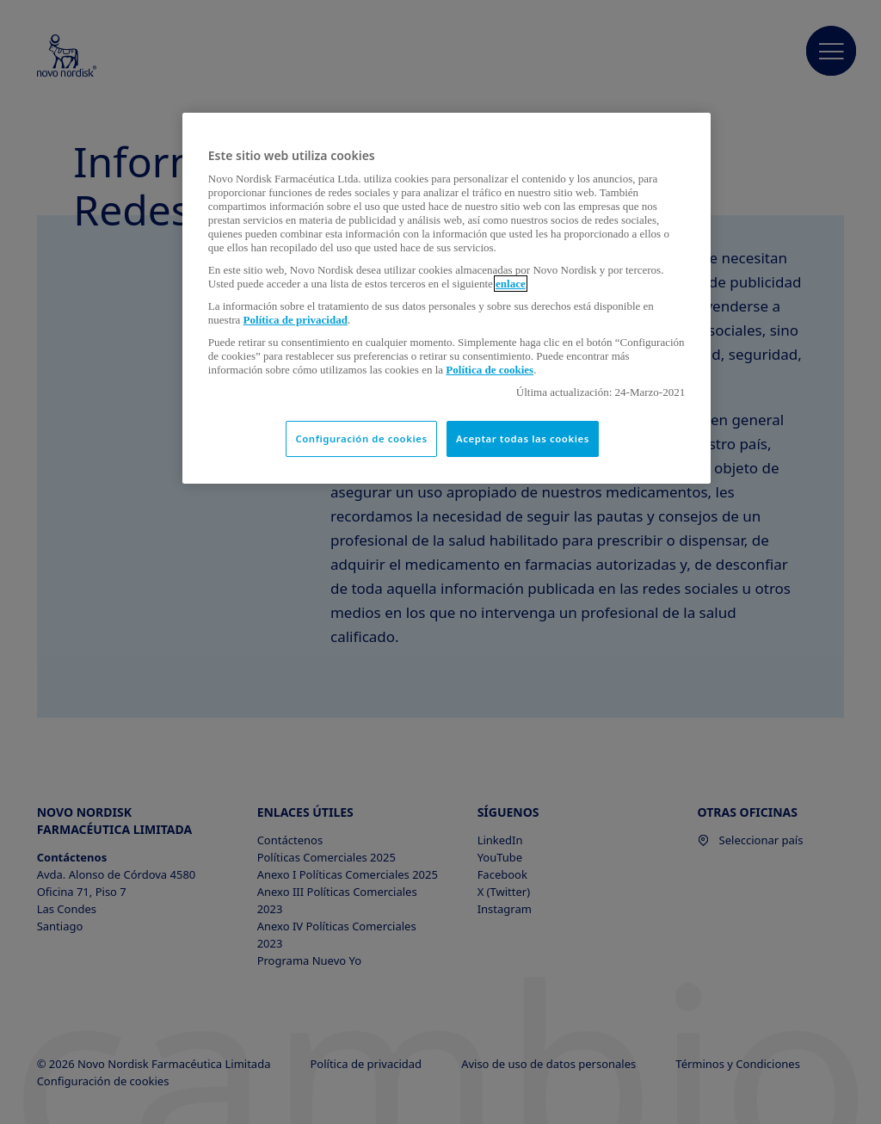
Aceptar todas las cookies (522, 438)
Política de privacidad (295, 319)
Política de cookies (489, 369)
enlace (511, 283)
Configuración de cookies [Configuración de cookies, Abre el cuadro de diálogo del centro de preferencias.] (361, 438)
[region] (446, 299)
